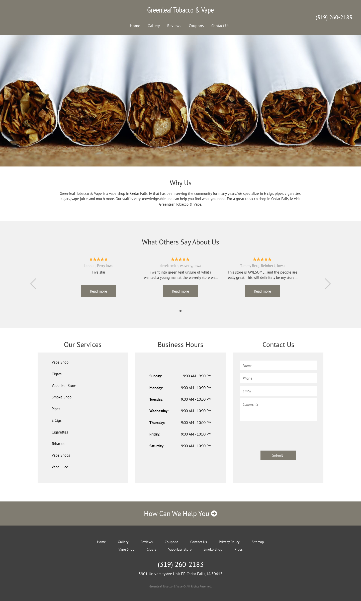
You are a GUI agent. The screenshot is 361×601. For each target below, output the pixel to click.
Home (135, 25)
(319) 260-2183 (334, 17)
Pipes (56, 408)
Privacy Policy (229, 542)
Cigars (56, 374)
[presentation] (278, 433)
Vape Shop (60, 362)
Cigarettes (60, 432)
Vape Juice (60, 467)
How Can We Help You (180, 513)
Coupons (196, 25)
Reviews (174, 25)
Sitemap (258, 542)
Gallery (154, 25)
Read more (98, 291)
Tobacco (58, 443)
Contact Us (220, 25)
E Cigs (56, 420)
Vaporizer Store (64, 385)
